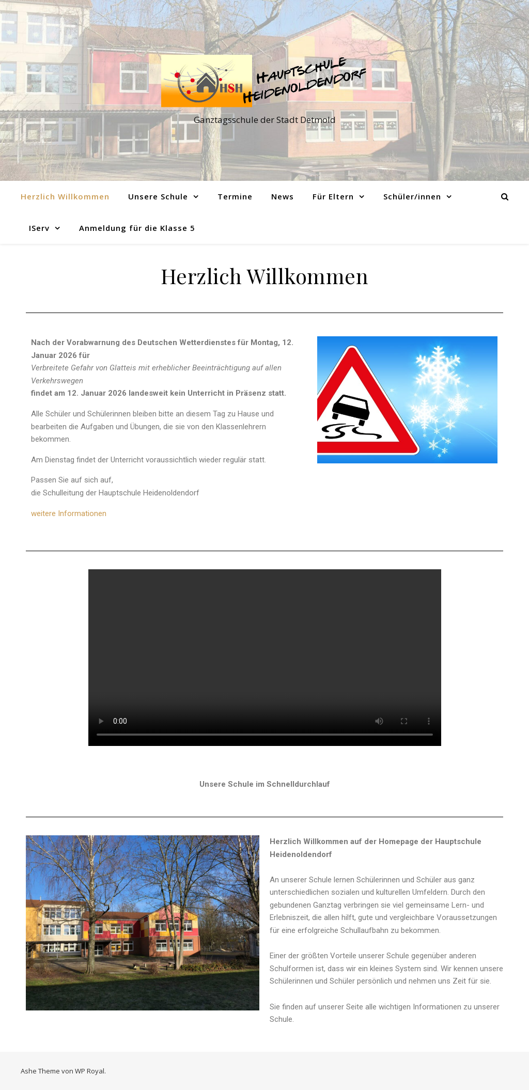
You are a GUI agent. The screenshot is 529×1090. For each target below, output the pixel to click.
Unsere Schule (158, 196)
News (282, 196)
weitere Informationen (68, 513)
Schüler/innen (412, 196)
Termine (235, 196)
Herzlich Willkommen (65, 196)
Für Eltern (333, 196)
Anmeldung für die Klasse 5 (137, 228)
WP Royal (89, 1071)
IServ (39, 228)
